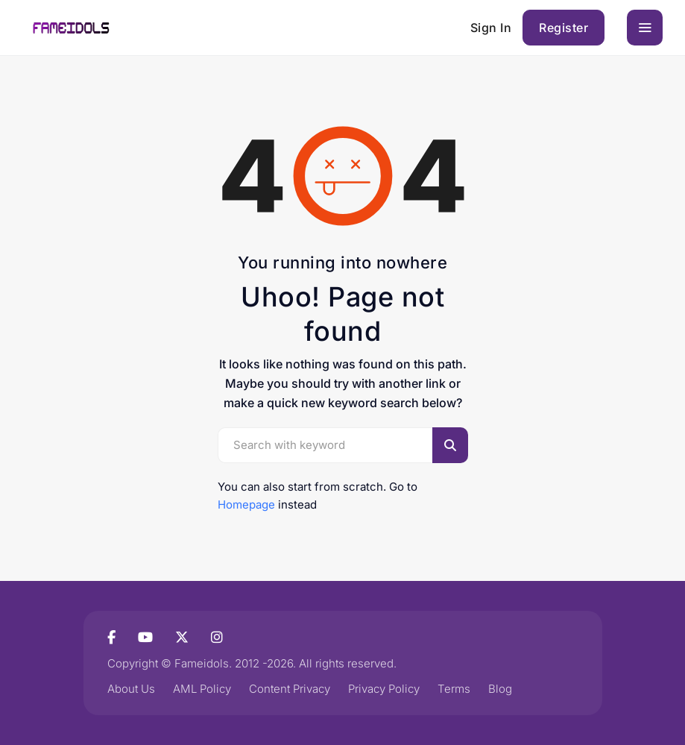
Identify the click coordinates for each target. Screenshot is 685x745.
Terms (454, 689)
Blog (500, 689)
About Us (131, 689)
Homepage (246, 504)
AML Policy (202, 689)
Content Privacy (289, 689)
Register (563, 27)
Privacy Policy (384, 689)
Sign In (491, 27)
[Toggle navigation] (645, 27)
